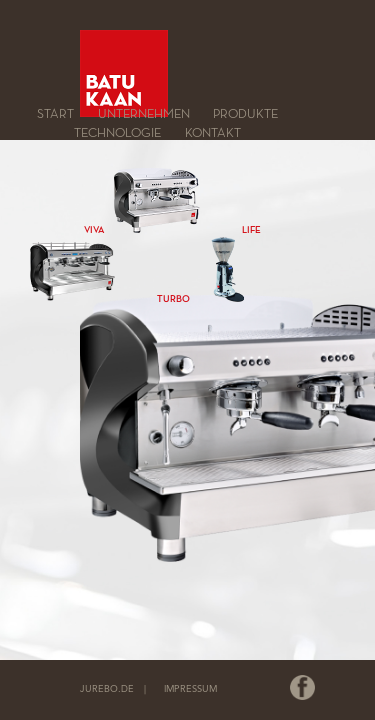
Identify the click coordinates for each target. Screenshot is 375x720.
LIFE (251, 230)
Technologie (117, 132)
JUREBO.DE (107, 689)
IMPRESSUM (190, 689)
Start (55, 114)
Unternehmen (144, 114)
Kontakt (213, 132)
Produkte (245, 114)
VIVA (94, 230)
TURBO (173, 299)
